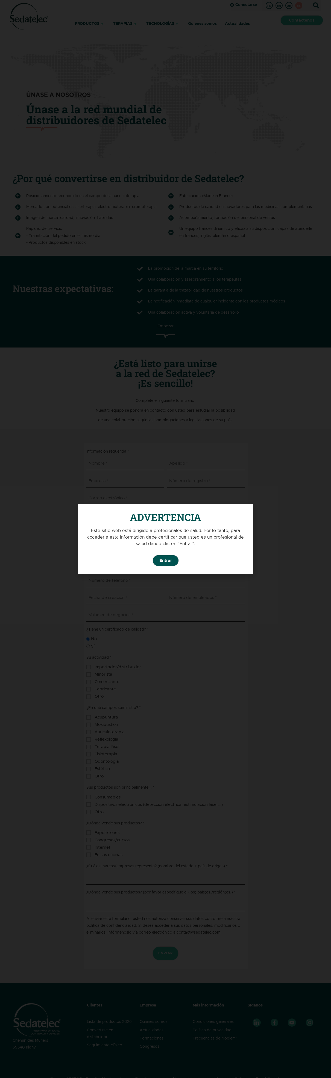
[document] (165, 539)
